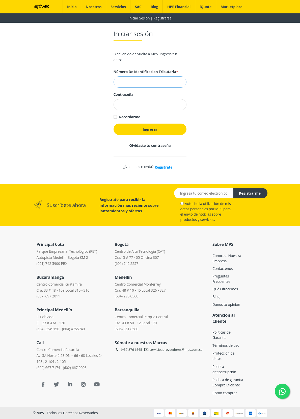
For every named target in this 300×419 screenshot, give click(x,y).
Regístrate (163, 167)
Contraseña (123, 94)
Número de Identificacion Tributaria (146, 71)
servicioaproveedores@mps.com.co (173, 349)
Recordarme (129, 116)
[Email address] (204, 193)
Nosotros (94, 6)
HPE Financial (178, 6)
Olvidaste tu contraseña (150, 145)
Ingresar (150, 129)
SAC (138, 6)
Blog (154, 6)
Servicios (118, 6)
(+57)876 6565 (128, 349)
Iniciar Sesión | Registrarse (149, 18)
